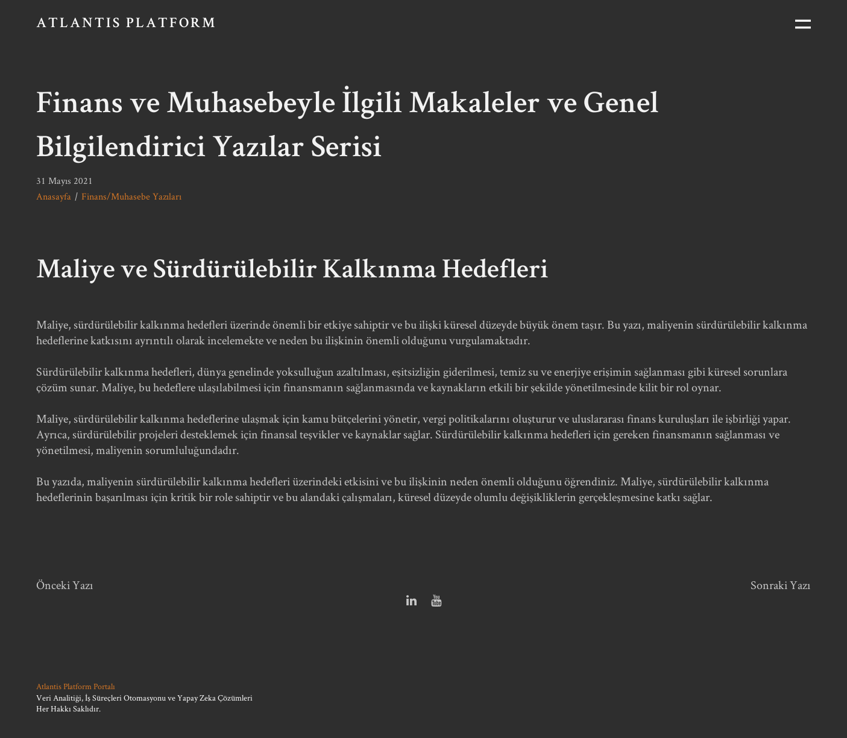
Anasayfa (53, 196)
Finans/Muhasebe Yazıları (131, 196)
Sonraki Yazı (781, 585)
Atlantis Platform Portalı (75, 686)
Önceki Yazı (64, 585)
